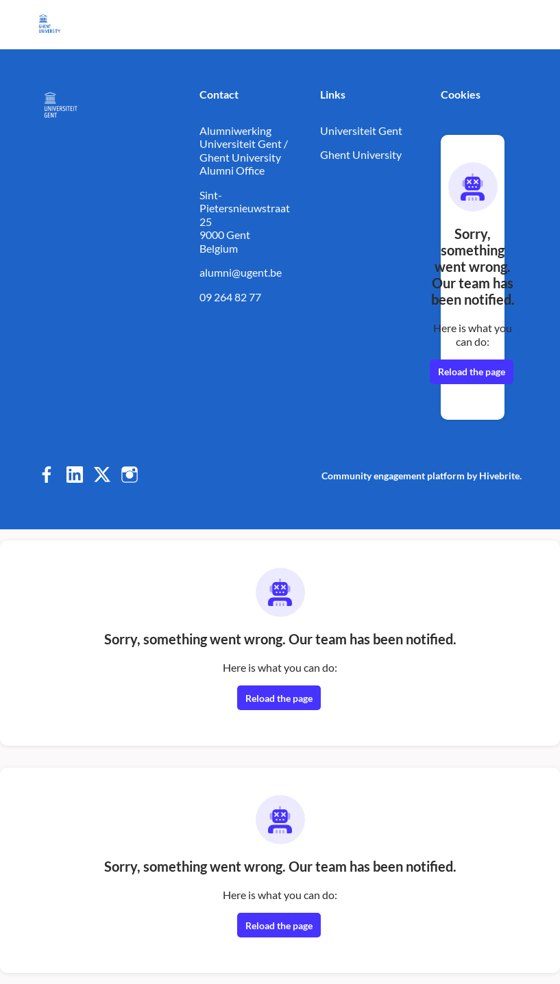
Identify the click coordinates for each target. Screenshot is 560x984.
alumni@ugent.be (240, 272)
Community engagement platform (393, 475)
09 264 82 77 (230, 296)
